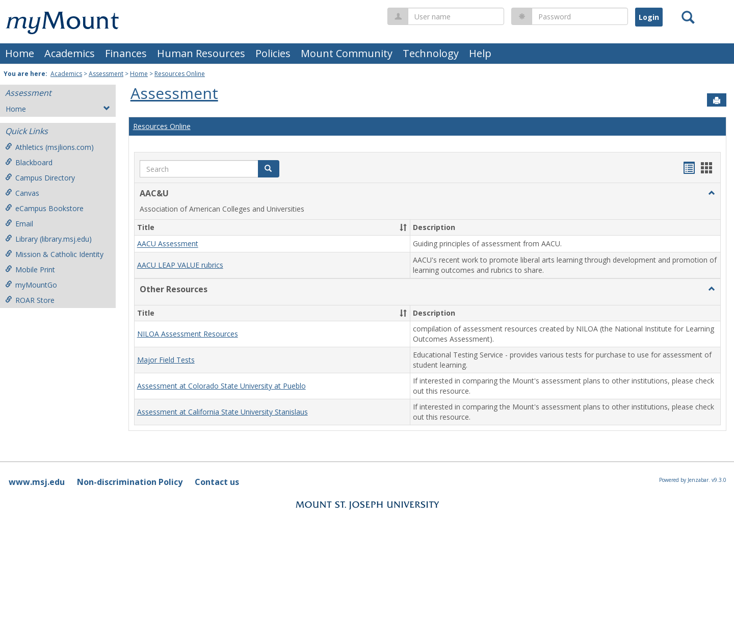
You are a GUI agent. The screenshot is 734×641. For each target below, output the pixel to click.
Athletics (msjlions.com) (49, 147)
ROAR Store (30, 300)
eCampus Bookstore (44, 208)
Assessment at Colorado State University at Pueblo (221, 386)
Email (19, 223)
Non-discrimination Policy (129, 482)
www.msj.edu (37, 482)
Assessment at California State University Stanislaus (222, 412)
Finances (126, 53)
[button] (711, 193)
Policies (273, 53)
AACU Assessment (167, 244)
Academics (69, 53)
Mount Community (346, 53)
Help (480, 53)
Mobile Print (30, 269)
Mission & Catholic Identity (54, 254)
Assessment (106, 73)
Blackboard (29, 162)
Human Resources (201, 53)
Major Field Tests (166, 360)
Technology (431, 53)
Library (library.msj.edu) (48, 239)
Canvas (22, 193)
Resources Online (179, 73)
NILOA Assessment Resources (187, 334)
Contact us (217, 482)
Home (19, 53)
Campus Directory (40, 178)
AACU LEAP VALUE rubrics (180, 265)
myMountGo (31, 285)
